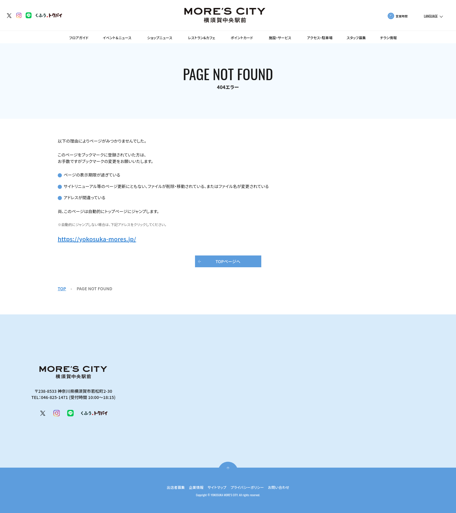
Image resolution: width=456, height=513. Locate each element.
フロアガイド (78, 37)
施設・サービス (280, 37)
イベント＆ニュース (117, 37)
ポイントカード (242, 37)
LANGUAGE (431, 16)
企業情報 (192, 487)
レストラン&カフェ (201, 37)
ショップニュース (159, 37)
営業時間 (402, 16)
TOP (62, 288)
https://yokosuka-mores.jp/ (97, 239)
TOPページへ (228, 261)
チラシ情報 (388, 37)
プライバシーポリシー (249, 487)
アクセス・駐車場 (320, 37)
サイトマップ (215, 487)
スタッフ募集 (356, 37)
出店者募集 (169, 487)
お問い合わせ (285, 487)
